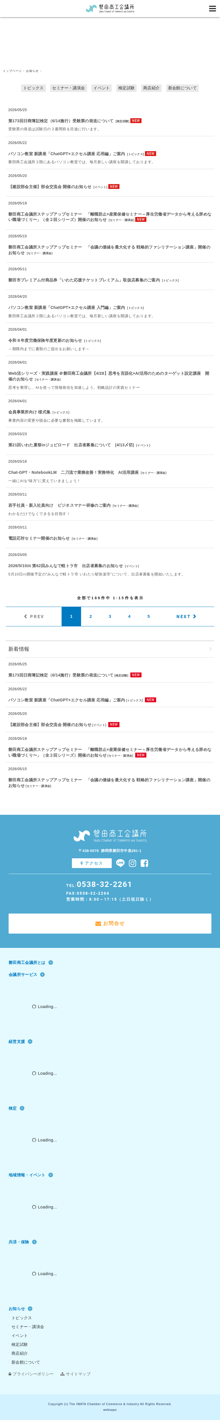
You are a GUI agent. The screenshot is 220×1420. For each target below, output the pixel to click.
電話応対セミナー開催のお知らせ (39, 538)
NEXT (183, 616)
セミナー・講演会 (68, 88)
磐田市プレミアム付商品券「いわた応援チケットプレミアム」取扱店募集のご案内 (84, 280)
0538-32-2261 (104, 884)
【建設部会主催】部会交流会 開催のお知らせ (49, 186)
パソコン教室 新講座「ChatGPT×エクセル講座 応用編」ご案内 (66, 153)
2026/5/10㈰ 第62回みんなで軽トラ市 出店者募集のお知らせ (65, 565)
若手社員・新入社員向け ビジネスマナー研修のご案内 (59, 505)
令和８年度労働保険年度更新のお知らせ (45, 340)
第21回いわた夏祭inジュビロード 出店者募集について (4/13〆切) (71, 445)
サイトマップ (75, 1374)
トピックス (33, 88)
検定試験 (126, 88)
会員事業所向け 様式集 (29, 412)
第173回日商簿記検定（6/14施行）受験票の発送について (60, 121)
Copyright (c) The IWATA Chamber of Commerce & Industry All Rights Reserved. (110, 1404)
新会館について (182, 88)
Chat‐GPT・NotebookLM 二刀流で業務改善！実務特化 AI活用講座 (73, 472)
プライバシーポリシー (31, 1374)
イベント (101, 88)
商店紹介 (151, 88)
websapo (110, 1409)
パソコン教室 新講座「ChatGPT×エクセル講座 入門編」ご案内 (66, 307)
